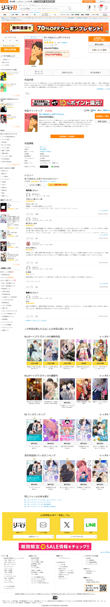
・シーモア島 (61, 564)
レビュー (20, 1)
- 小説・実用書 (8, 572)
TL (55, 14)
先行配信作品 (6, 294)
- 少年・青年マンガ (9, 560)
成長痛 (9, 115)
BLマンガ (33, 37)
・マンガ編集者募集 (91, 562)
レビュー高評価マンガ (8, 313)
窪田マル (67, 489)
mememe (67, 448)
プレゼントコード (7, 327)
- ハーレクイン (8, 574)
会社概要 (17, 593)
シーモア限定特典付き (8, 136)
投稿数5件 (55, 42)
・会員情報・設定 (35, 564)
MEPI (83, 403)
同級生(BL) (5, 153)
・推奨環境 (60, 576)
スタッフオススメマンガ (9, 311)
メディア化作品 (6, 305)
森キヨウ (97, 448)
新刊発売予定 (6, 275)
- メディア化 (7, 580)
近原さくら (83, 368)
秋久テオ (69, 368)
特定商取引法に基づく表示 (58, 593)
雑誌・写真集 (85, 14)
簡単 (93, 110)
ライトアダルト (105, 14)
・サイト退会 (34, 574)
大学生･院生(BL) (7, 161)
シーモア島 (29, 1)
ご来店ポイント (33, 536)
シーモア (4, 1)
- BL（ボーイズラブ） (10, 564)
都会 (8, 207)
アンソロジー (6, 179)
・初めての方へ (62, 568)
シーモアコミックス (45, 14)
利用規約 (22, 593)
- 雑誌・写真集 (8, 570)
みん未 (100, 403)
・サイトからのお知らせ (37, 581)
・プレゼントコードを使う (38, 579)
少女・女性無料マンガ (8, 283)
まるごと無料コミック (8, 280)
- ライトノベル (8, 568)
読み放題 (12, 1)
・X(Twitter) (88, 573)
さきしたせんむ (11, 117)
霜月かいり (5, 171)
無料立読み (67, 402)
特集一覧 (4, 308)
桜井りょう (5, 196)
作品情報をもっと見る (103, 89)
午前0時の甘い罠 (84, 446)
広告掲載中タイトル (8, 316)
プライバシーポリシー (31, 593)
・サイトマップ (62, 578)
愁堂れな (4, 187)
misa (32, 368)
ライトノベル (65, 14)
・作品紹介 (88, 558)
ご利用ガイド (6, 59)
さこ (96, 368)
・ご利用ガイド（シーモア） (66, 570)
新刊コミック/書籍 (7, 272)
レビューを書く (49, 45)
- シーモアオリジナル (10, 576)
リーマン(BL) (6, 139)
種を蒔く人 (10, 104)
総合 (5, 14)
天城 (64, 368)
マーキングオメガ (34, 446)
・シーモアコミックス (91, 564)
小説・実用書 (75, 14)
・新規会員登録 (34, 558)
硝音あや (4, 190)
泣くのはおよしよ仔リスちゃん (99, 18)
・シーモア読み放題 (8, 586)
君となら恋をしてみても (67, 487)
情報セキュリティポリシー (44, 593)
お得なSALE (6, 291)
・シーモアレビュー (8, 588)
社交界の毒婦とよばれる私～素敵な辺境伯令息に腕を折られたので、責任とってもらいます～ (13, 220)
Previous (26, 352)
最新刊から (106, 110)
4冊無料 (83, 363)
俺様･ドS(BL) (6, 150)
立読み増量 (34, 363)
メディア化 (95, 14)
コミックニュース (7, 322)
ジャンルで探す (25, 8)
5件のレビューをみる (49, 181)
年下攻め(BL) (6, 159)
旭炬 (3, 193)
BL (35, 14)
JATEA (63, 407)
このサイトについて (71, 593)
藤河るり (4, 173)
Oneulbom (46, 403)
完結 (27, 93)
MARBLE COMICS (82, 18)
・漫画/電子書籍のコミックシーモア (13, 558)
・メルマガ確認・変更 (36, 562)
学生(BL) (4, 142)
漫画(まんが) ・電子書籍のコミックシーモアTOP (15, 18)
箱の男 (9, 205)
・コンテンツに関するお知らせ (39, 583)
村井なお (103, 448)
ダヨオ (4, 185)
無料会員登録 (89, 1)
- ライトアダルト (9, 582)
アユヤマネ (48, 40)
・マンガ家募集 (89, 560)
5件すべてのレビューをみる (37, 320)
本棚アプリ (5, 330)
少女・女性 (25, 14)
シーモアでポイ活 (7, 300)
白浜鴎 (4, 182)
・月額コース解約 (35, 570)
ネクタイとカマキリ (13, 73)
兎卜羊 (36, 368)
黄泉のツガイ (11, 244)
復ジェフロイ (101, 368)
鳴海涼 (9, 234)
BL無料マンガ (6, 289)
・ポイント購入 (34, 560)
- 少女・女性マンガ (9, 562)
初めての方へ (6, 62)
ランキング (6, 277)
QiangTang (31, 403)
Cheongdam (69, 407)
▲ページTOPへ (105, 552)
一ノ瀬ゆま (5, 176)
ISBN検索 (79, 593)
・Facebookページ (90, 571)
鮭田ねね (83, 448)
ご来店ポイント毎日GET (9, 297)
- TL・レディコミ (9, 566)
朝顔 (52, 368)
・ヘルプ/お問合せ (62, 566)
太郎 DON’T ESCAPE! (67, 446)
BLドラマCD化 (6, 145)
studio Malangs (54, 403)
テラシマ (9, 106)
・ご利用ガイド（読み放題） (66, 572)
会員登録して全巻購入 (67, 136)
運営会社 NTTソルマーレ (89, 593)
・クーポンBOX (34, 567)
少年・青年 (15, 14)
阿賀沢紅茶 (10, 258)
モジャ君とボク (11, 84)
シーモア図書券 (6, 325)
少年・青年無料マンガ (8, 286)
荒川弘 (9, 245)
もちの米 (83, 489)
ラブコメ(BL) (6, 148)
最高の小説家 (100, 487)
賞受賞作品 (5, 302)
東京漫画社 (71, 18)
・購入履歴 (33, 565)
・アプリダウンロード (64, 558)
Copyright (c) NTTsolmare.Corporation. (55, 605)
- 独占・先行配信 (9, 578)
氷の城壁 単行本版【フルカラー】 (12, 255)
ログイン (102, 1)
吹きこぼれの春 (12, 232)
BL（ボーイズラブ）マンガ (40, 18)
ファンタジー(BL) (7, 156)
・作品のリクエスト (63, 574)
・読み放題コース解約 (36, 572)
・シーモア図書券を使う (37, 577)
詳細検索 (4, 319)
